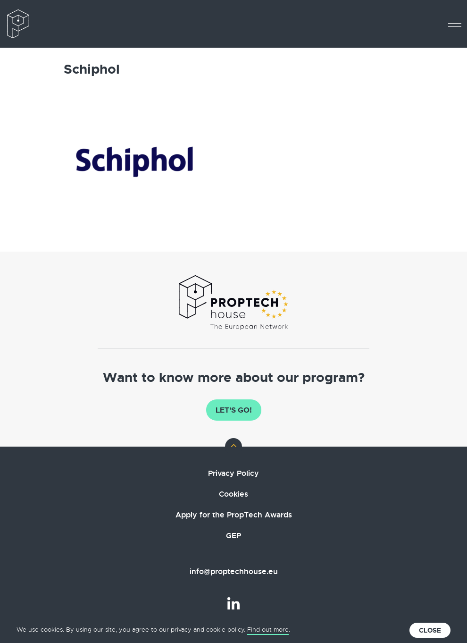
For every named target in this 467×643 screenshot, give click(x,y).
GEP (233, 536)
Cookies (233, 494)
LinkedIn (233, 603)
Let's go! (234, 410)
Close (430, 630)
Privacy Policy (233, 473)
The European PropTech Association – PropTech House (47, 23)
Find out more (268, 630)
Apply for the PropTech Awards (233, 515)
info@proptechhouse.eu (234, 571)
